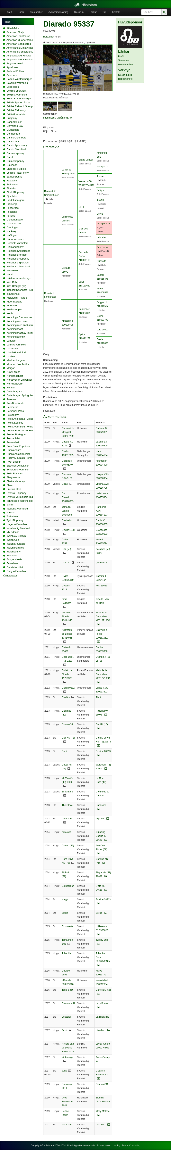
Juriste (100, 176)
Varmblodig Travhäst (18, 528)
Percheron (12, 407)
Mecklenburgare (16, 360)
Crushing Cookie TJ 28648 (101, 836)
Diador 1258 (68, 530)
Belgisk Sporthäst (16, 90)
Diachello (66, 520)
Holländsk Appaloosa (18, 250)
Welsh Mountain (16, 543)
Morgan (11, 368)
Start (9, 12)
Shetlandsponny (16, 481)
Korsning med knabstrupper (22, 325)
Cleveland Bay (15, 125)
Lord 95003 (103, 329)
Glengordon (68, 886)
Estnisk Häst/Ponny (18, 172)
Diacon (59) (68, 845)
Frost (64, 1030)
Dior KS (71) (68, 737)
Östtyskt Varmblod (17, 571)
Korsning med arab (17, 321)
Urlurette (101, 237)
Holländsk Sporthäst (18, 262)
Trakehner (12, 516)
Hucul (10, 274)
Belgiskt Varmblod (17, 94)
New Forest (13, 371)
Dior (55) (66, 549)
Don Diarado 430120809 (68, 497)
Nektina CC (102, 1084)
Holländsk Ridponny (18, 258)
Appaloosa (12, 67)
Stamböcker (36, 12)
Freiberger (12, 204)
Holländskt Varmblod (18, 266)
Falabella (12, 180)
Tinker (10, 504)
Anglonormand (14, 63)
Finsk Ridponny (15, 192)
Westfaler (12, 555)
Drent (10, 157)
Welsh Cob (13, 539)
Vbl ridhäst (13, 532)
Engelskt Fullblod (16, 168)
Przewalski (13, 442)
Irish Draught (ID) (16, 286)
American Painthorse (18, 36)
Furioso (11, 215)
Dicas (65, 484)
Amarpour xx (103, 223)
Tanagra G (102, 166)
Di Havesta (67, 926)
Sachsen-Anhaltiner (18, 465)
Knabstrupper (14, 309)
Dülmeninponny (15, 161)
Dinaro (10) (68, 724)
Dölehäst (12, 164)
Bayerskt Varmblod (17, 82)
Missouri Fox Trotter (18, 364)
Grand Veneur (85, 159)
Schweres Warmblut (18, 469)
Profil (120, 56)
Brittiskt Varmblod (16, 114)
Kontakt (116, 12)
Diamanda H (68, 1003)
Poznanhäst (13, 438)
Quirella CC (102, 562)
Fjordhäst (12, 196)
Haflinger (12, 235)
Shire (10, 485)
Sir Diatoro (67, 791)
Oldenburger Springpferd (21, 395)
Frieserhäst (13, 207)
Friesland (12, 211)
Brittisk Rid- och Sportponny (22, 106)
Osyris (100, 213)
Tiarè (98, 697)
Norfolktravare (15, 383)
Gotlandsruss (14, 223)
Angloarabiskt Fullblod (19, 55)
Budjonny (12, 118)
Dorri (64, 751)
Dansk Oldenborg (16, 137)
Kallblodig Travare (17, 297)
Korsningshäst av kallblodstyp (23, 332)
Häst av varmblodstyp (19, 278)
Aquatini (102, 818)
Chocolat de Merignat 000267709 (68, 432)
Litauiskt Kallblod (16, 352)
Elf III (81, 207)
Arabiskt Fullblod (15, 71)
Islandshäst (13, 293)
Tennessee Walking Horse (21, 500)
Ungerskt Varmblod (17, 524)
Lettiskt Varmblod (16, 344)
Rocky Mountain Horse (19, 457)
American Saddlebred (18, 43)
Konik (10, 313)
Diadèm (66, 697)
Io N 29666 (101, 585)
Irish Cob (12, 282)
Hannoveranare (15, 239)
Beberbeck (13, 86)
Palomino (12, 399)
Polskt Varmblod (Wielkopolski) (24, 426)
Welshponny (14, 551)
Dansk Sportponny (17, 145)
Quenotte (101, 261)
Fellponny (12, 184)
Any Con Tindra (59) (101, 849)
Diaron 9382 (68, 687)
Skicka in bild (125, 75)
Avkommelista (125, 64)
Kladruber (12, 305)
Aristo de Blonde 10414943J (67, 616)
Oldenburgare (14, 391)
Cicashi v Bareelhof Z (102, 1074)
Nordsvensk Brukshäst (19, 379)
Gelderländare (15, 219)
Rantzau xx (102, 247)
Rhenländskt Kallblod (19, 453)
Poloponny (13, 414)
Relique (101, 190)
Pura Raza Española (18, 446)
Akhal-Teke (12, 28)
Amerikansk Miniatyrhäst (20, 47)
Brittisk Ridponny (16, 110)
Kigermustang (14, 301)
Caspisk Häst (14, 121)
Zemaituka (13, 563)
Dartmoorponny (15, 153)
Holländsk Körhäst (17, 254)
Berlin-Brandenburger (19, 98)
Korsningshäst (15, 328)
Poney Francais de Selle (20, 430)
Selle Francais (15, 473)
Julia (64, 1070)
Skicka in (79, 12)
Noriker (11, 387)
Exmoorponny (14, 176)
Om (104, 12)
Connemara (13, 133)
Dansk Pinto (13, 141)
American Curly (15, 32)
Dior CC (66, 562)
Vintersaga (67, 1057)
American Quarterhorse (19, 39)
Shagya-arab (14, 477)
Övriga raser (10, 575)
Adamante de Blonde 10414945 (67, 634)
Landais (11, 340)
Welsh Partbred (15, 547)
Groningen (13, 227)
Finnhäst (11, 188)
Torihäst (10, 512)
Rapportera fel (125, 79)
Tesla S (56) (68, 990)
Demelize (67, 818)
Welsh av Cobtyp (16, 535)
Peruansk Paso (15, 411)
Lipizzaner (12, 348)
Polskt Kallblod (15, 422)
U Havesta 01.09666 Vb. (103, 930)
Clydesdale (13, 129)
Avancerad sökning (58, 12)
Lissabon (103, 1030)
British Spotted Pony (18, 102)
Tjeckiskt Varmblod (17, 508)
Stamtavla (123, 60)
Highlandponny (15, 246)
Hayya (65, 899)
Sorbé (101, 913)
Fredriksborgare (16, 200)
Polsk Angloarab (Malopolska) (23, 418)
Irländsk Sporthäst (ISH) (20, 289)
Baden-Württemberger (19, 79)
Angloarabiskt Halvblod (19, 59)
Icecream (66, 1124)
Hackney (12, 231)
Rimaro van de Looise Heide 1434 (68, 1047)
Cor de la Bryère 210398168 (84, 256)
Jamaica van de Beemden (67, 511)
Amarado (66, 832)
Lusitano (11, 356)
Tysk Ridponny (14, 520)
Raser (21, 12)
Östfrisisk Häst (15, 567)
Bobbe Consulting (131, 1145)
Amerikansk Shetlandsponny (22, 51)
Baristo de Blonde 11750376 (67, 674)
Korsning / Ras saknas (19, 317)
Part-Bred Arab (15, 403)
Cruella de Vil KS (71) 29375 (103, 741)
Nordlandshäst (15, 375)
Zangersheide (14, 559)
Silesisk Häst (14, 489)
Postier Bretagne (16, 434)
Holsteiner (12, 270)
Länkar (93, 12)
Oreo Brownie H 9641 (67, 1101)
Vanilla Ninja (102, 1016)
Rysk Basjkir (14, 461)
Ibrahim (100, 200)
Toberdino (67, 953)
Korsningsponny (16, 336)
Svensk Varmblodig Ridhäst (22, 496)
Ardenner (11, 75)
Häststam (85, 5)
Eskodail (66, 1016)
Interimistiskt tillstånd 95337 (57, 117)
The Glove (67, 805)
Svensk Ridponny (16, 493)
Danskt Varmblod (16, 149)
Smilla (65, 913)
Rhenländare (14, 450)
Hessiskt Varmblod (17, 243)
